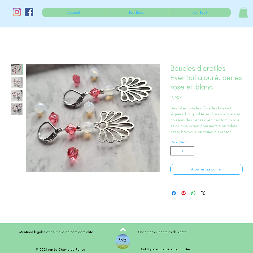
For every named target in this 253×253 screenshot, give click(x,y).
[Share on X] (203, 193)
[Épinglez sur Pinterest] (183, 193)
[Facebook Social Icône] (29, 12)
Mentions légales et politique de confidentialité (56, 232)
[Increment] (190, 151)
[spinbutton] (182, 151)
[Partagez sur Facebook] (174, 193)
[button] (243, 12)
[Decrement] (174, 151)
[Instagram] (17, 12)
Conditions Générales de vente (162, 232)
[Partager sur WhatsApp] (193, 193)
